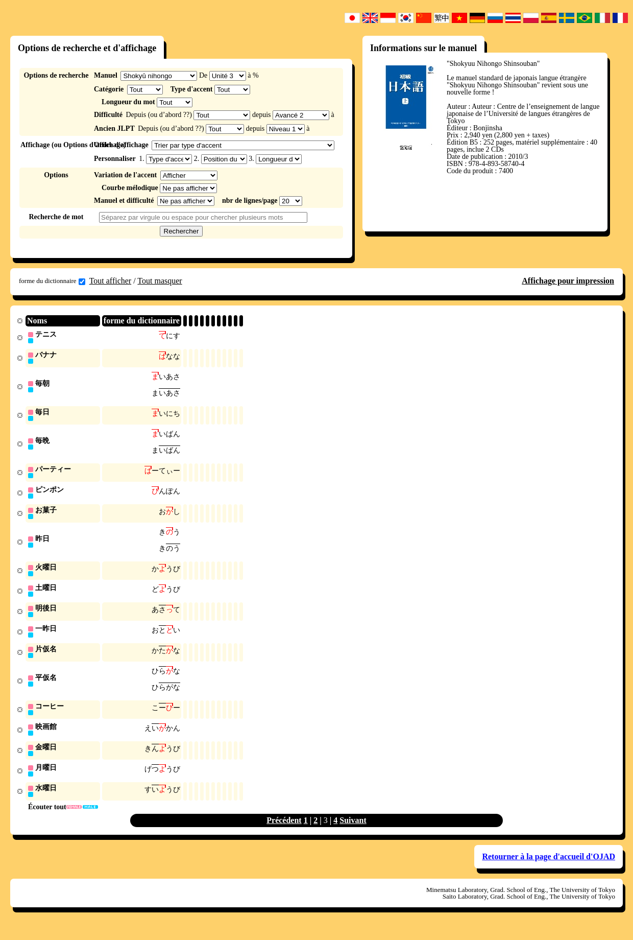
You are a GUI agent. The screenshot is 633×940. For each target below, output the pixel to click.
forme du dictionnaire (52, 281)
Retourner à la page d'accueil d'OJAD (548, 868)
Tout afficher (110, 280)
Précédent (283, 832)
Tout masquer (159, 280)
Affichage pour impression (568, 280)
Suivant (352, 832)
